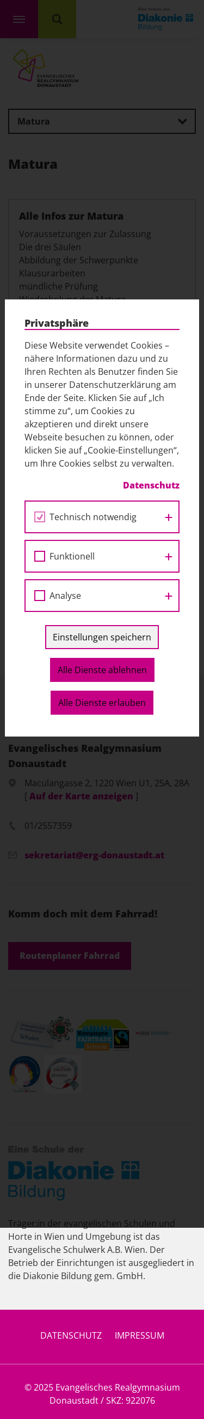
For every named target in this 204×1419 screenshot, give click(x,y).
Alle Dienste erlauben (102, 532)
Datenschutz (71, 1335)
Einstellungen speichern (102, 466)
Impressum (139, 1335)
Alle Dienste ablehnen (102, 499)
